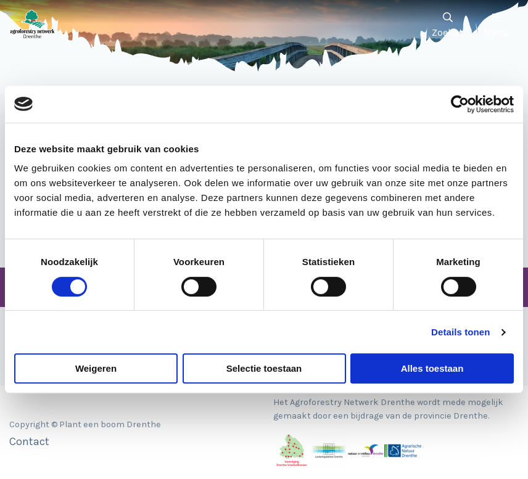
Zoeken (448, 25)
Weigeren (96, 368)
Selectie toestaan (264, 368)
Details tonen (460, 332)
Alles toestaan (432, 368)
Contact (29, 441)
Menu (496, 25)
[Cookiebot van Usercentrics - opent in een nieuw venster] (460, 104)
